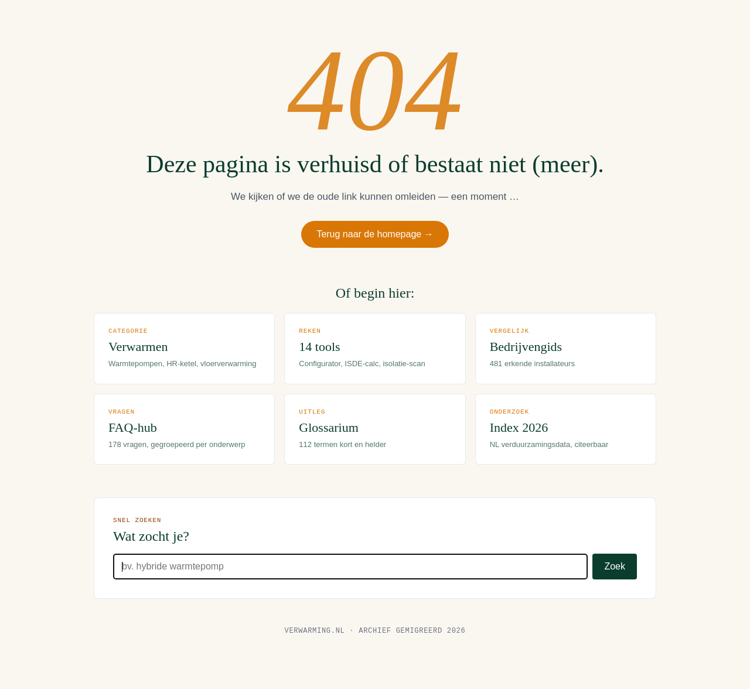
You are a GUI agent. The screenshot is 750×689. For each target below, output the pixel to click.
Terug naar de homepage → (375, 235)
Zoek (614, 581)
